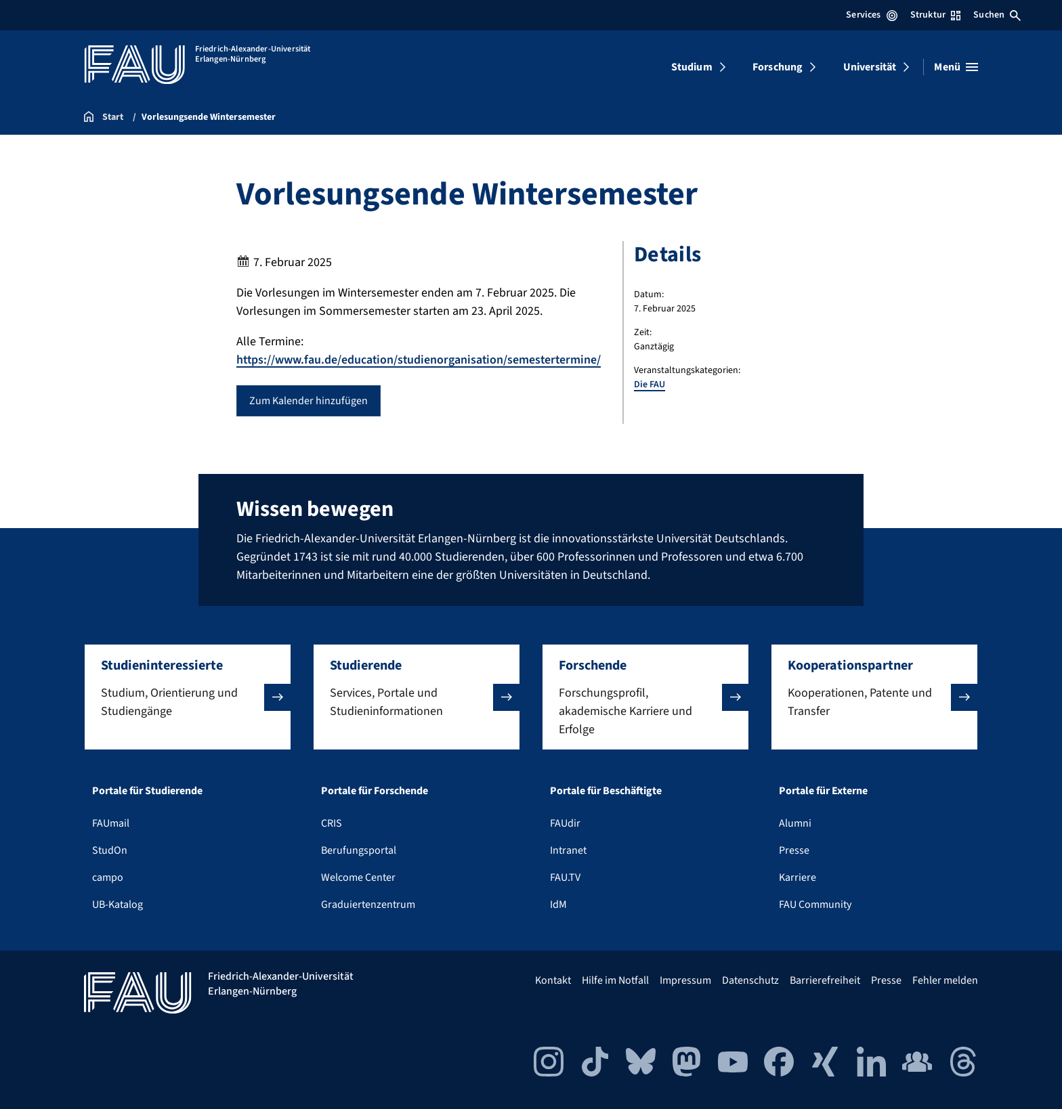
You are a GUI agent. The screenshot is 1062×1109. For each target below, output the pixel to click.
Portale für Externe (823, 790)
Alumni (795, 823)
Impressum (685, 980)
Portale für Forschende (374, 790)
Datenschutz (750, 980)
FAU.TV (565, 877)
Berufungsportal (358, 850)
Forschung (777, 67)
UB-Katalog (117, 904)
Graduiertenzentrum (368, 904)
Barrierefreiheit (825, 980)
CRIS (331, 823)
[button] (187, 697)
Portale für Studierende (147, 790)
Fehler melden (945, 980)
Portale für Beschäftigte (606, 790)
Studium (692, 67)
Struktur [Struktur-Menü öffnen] (935, 15)
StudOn (109, 850)
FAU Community (815, 904)
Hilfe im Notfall (615, 980)
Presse (794, 850)
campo (107, 877)
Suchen (997, 15)
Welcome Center (358, 877)
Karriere (797, 877)
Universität (870, 67)
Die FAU (649, 384)
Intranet (568, 850)
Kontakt (553, 980)
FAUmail (110, 823)
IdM (558, 904)
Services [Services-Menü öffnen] (871, 15)
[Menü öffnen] (956, 67)
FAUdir (565, 823)
